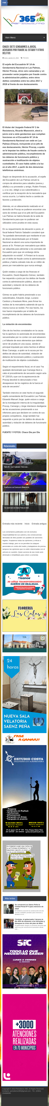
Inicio (27, 524)
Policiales (26, 58)
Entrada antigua (39, 524)
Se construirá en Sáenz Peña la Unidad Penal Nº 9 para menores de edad (29, 907)
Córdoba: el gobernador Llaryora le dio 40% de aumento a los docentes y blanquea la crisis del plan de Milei (30, 921)
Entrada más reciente (12, 524)
